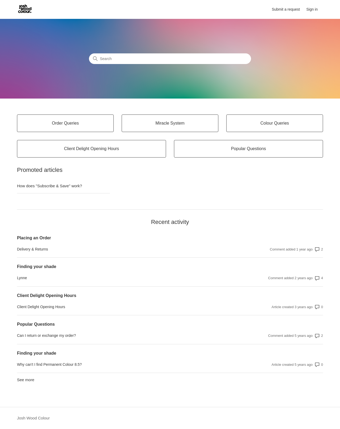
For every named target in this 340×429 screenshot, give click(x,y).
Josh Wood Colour (33, 418)
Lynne (22, 278)
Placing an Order (34, 238)
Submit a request (286, 9)
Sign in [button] (312, 9)
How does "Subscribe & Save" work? (49, 186)
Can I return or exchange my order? (46, 335)
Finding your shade (36, 266)
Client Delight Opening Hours (46, 295)
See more (25, 379)
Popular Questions (36, 324)
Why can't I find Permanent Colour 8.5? (49, 364)
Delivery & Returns (32, 249)
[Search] (170, 58)
